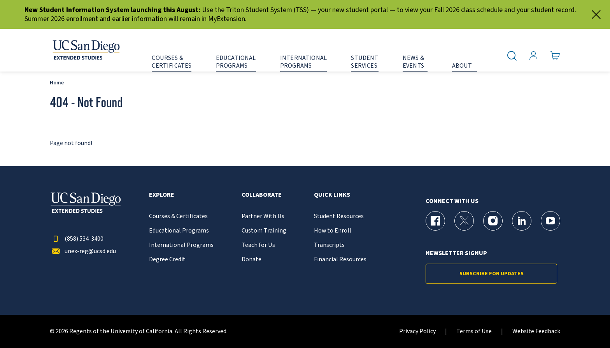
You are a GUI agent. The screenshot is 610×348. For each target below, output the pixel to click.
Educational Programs (179, 231)
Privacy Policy (417, 331)
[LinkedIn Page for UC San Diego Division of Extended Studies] (521, 221)
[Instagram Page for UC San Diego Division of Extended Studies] (493, 221)
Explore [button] (161, 195)
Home (57, 82)
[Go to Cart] (555, 56)
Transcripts (329, 245)
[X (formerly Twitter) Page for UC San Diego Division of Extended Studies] (464, 221)
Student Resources (339, 216)
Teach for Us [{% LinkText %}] (258, 245)
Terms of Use (474, 331)
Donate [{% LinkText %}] (251, 259)
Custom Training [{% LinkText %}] (264, 231)
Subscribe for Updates (491, 274)
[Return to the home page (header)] (85, 50)
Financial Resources (340, 259)
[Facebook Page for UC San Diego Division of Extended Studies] (435, 221)
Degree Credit (167, 259)
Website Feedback (536, 331)
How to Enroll (332, 231)
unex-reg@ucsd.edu (83, 251)
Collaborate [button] (262, 195)
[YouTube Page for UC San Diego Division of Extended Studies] (550, 221)
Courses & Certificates (178, 216)
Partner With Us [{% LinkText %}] (263, 216)
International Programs (181, 245)
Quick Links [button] (332, 195)
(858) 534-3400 (76, 239)
